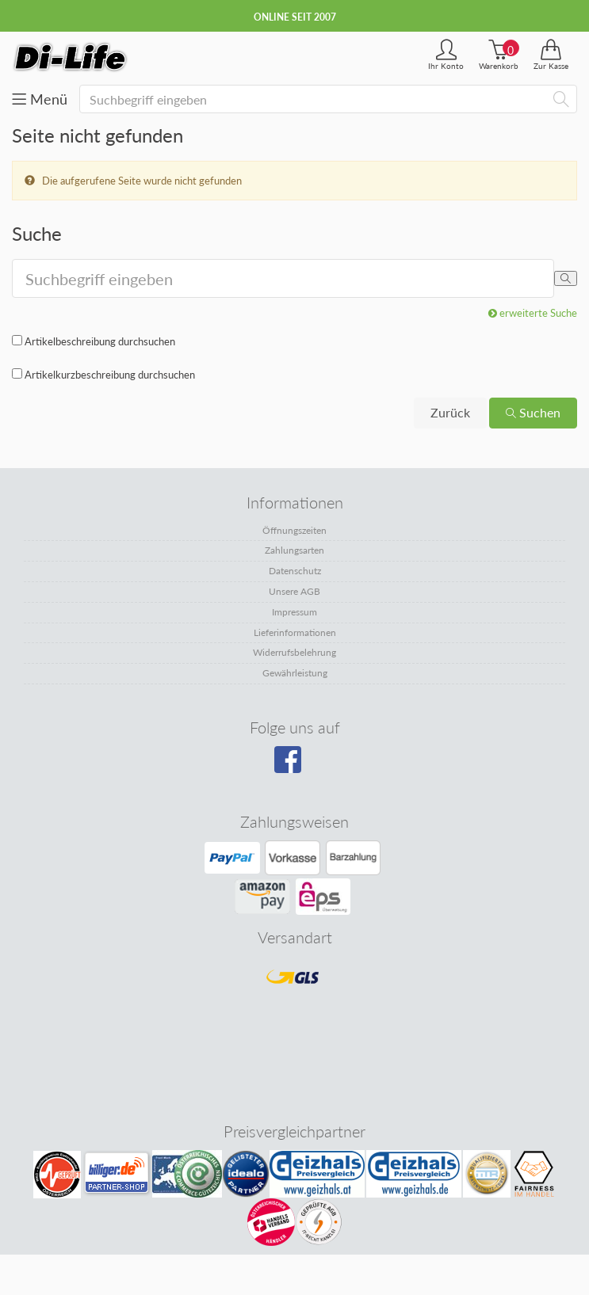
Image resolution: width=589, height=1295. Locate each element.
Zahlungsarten (294, 550)
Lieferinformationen (295, 632)
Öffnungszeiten (294, 530)
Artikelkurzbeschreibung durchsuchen (110, 374)
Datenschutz (295, 571)
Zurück (450, 412)
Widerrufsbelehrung (294, 652)
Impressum (294, 612)
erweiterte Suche (532, 313)
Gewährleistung (294, 673)
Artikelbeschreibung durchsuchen (100, 341)
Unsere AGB (294, 591)
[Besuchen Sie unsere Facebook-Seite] (293, 765)
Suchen (533, 412)
